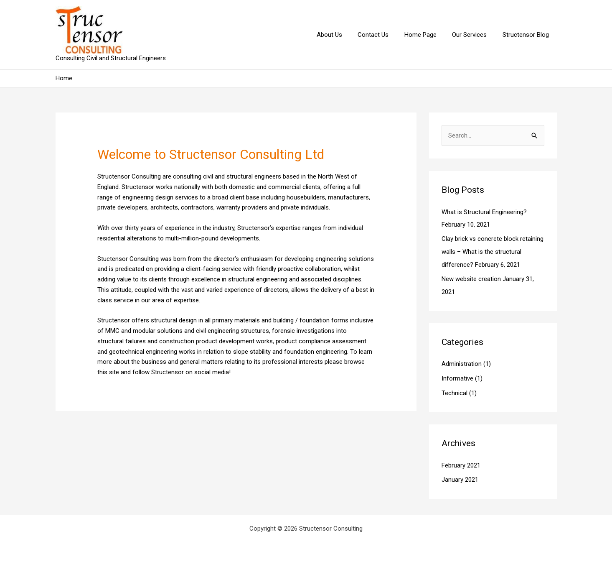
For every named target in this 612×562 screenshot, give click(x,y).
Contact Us (384, 34)
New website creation (471, 277)
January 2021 (460, 477)
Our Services (474, 34)
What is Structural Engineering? (484, 212)
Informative (457, 377)
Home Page (428, 34)
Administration (462, 362)
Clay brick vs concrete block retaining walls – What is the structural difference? (492, 251)
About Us (343, 34)
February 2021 (461, 463)
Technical (454, 390)
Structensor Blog (527, 34)
